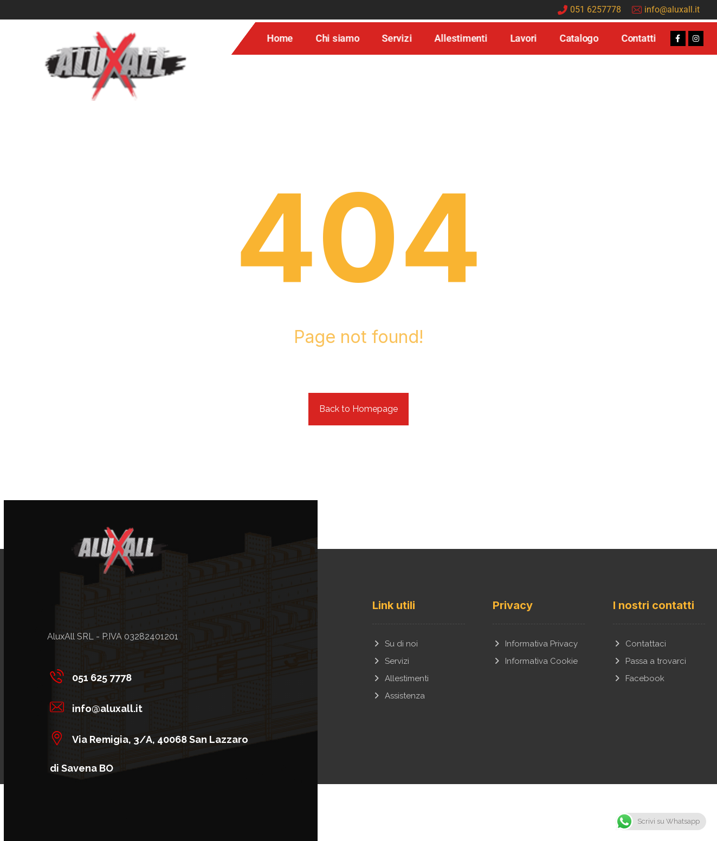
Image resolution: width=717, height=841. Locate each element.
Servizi (397, 38)
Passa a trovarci (649, 661)
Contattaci (639, 644)
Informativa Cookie (535, 661)
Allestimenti (461, 38)
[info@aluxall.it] (156, 707)
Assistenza (398, 696)
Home (280, 38)
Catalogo (578, 38)
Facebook (638, 678)
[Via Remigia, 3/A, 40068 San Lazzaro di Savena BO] (156, 737)
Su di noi (395, 644)
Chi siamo (337, 38)
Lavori (523, 38)
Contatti (638, 38)
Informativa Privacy (535, 644)
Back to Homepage (358, 409)
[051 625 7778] (156, 676)
